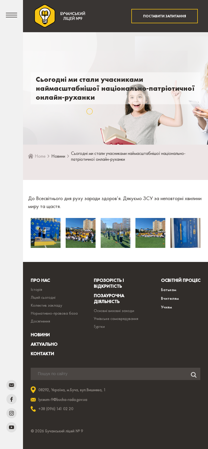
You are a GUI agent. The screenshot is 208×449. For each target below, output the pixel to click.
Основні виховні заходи (114, 310)
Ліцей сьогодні (43, 297)
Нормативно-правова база (54, 313)
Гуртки (99, 326)
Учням (166, 307)
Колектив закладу (46, 305)
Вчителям (170, 298)
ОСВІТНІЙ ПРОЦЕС (180, 280)
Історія (36, 289)
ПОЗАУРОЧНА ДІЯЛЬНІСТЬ (109, 298)
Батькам (168, 289)
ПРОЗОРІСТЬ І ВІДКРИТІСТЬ (109, 283)
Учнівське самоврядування (116, 318)
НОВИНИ (40, 335)
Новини (58, 156)
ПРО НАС (40, 280)
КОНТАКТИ (42, 353)
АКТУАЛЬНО (44, 344)
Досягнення (40, 321)
